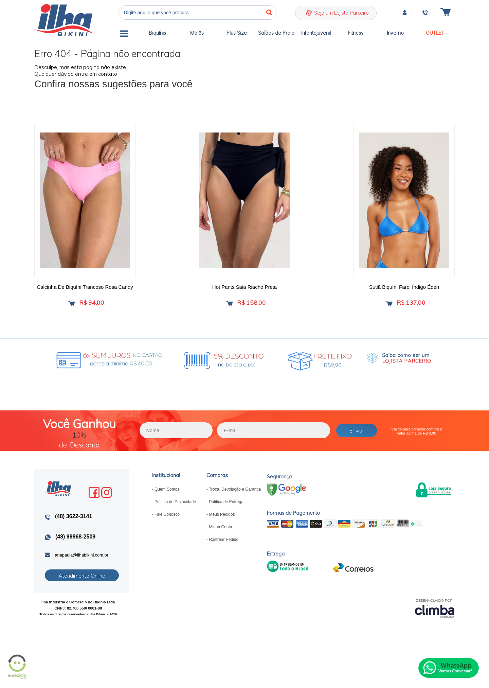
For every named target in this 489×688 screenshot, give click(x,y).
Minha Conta (220, 530)
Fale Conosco (167, 518)
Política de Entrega (226, 505)
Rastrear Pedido (223, 543)
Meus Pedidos (222, 518)
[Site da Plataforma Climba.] (435, 612)
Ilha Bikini (63, 20)
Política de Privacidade (175, 505)
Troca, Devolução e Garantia (235, 493)
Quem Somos (167, 493)
